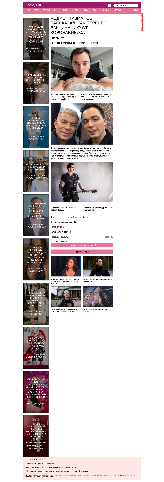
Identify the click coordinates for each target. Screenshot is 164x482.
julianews (85, 217)
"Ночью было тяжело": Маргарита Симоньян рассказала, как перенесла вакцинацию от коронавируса (65, 281)
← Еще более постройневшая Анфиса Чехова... (63, 208)
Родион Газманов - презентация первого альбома (96, 310)
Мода (56, 10)
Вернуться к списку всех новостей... (82, 245)
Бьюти (65, 10)
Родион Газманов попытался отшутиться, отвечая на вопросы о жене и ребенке (64, 310)
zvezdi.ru (60, 227)
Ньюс (28, 10)
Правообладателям (46, 463)
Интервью (117, 10)
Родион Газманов (73, 217)
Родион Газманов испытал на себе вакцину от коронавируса (97, 280)
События (46, 10)
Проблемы (104, 10)
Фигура (75, 10)
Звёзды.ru (33, 5)
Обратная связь (32, 463)
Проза (36, 10)
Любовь (85, 10)
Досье (136, 10)
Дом (94, 10)
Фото (127, 10)
